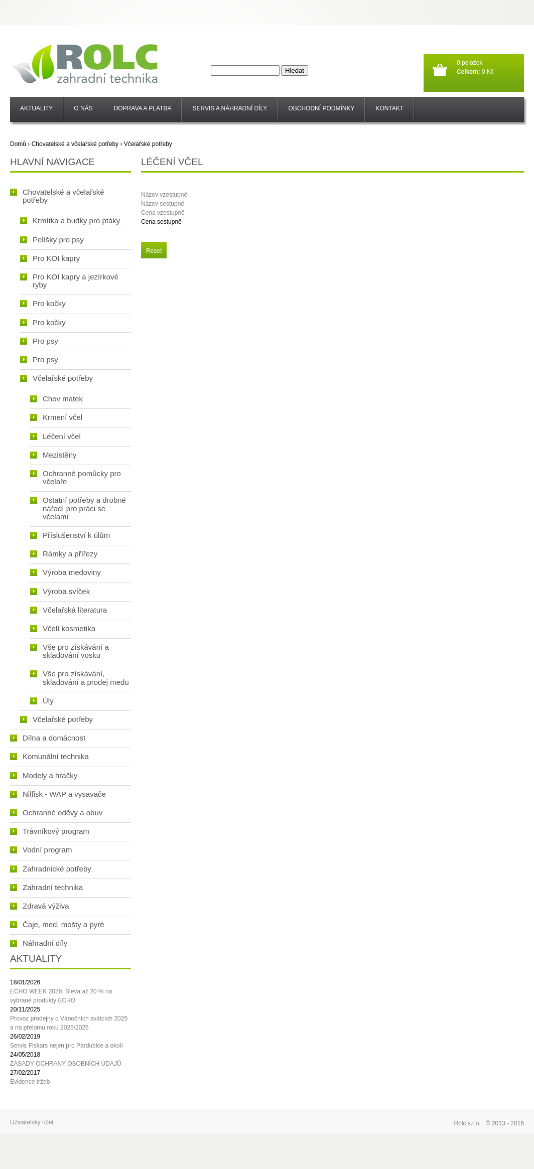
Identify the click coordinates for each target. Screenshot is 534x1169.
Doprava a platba (143, 108)
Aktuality (36, 108)
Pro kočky (43, 303)
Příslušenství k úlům (70, 535)
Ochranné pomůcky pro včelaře (75, 477)
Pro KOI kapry (50, 258)
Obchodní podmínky (321, 108)
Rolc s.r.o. (467, 1123)
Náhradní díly (38, 943)
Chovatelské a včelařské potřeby (75, 144)
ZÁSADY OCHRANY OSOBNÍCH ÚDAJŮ (65, 1063)
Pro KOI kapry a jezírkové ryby (69, 280)
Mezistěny (53, 455)
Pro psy (39, 341)
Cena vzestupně (163, 212)
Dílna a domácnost (47, 738)
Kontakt (389, 108)
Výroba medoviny (65, 572)
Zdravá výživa (39, 906)
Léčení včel (55, 436)
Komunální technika (49, 756)
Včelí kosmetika (62, 628)
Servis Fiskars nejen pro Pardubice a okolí (66, 1045)
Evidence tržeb (30, 1081)
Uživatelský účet (32, 1122)
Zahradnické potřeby (50, 868)
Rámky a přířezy (63, 553)
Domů (18, 144)
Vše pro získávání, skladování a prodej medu (79, 677)
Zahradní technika (46, 887)
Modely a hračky (43, 775)
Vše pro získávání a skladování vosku (69, 651)
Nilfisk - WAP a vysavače (58, 794)
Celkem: (468, 71)
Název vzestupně (164, 194)
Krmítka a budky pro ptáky (70, 220)
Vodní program (41, 849)
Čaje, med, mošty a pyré (57, 924)
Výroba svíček (60, 591)
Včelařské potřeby (148, 144)
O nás (83, 108)
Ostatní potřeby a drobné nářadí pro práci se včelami (78, 508)
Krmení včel (56, 417)
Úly (42, 700)
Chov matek (56, 398)
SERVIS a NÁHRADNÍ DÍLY (229, 108)
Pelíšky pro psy (52, 239)
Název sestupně (162, 203)
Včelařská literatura (68, 610)
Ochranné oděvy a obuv (56, 812)
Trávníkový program (49, 831)
